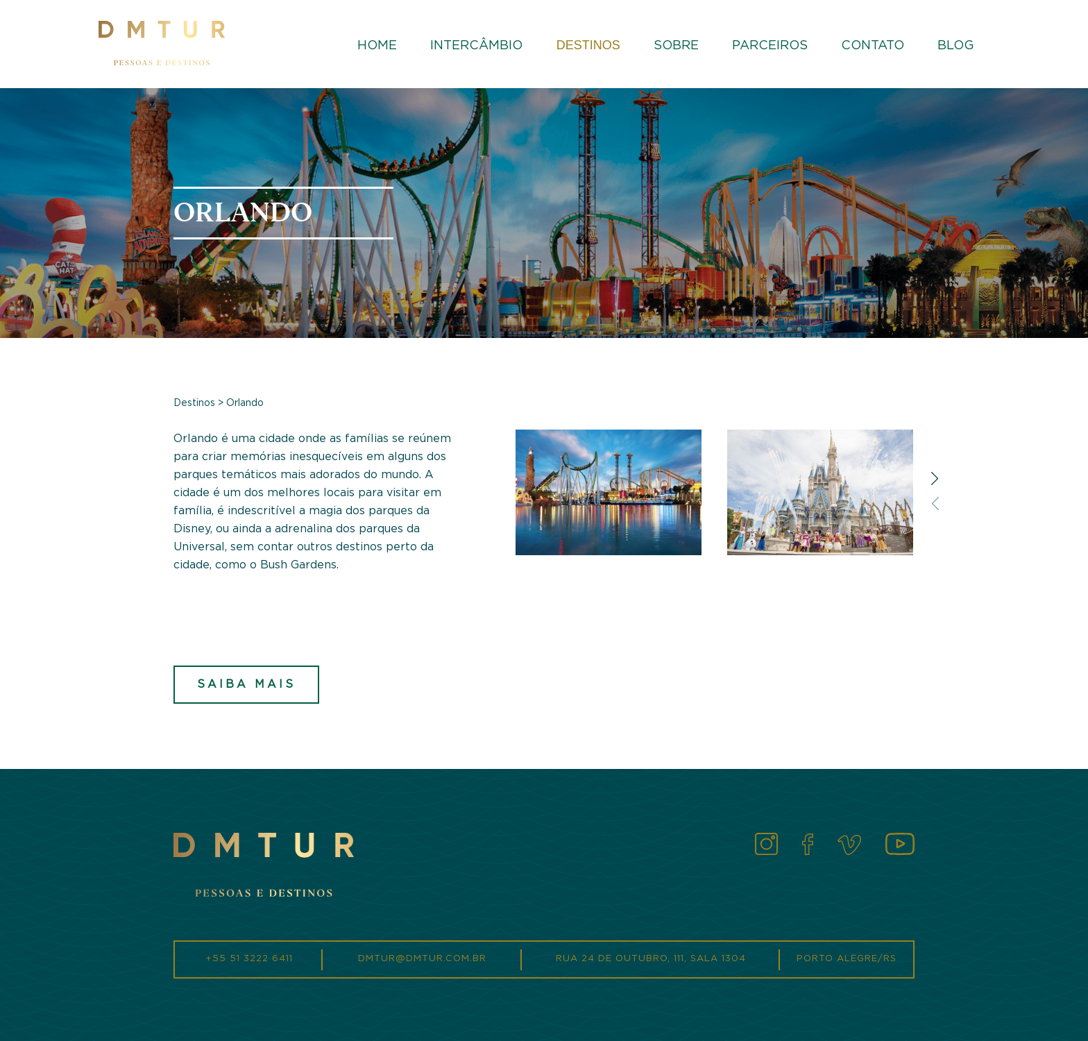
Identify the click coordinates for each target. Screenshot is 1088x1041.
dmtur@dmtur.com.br (422, 958)
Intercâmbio (476, 46)
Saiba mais (246, 684)
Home (377, 46)
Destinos (588, 45)
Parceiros (770, 46)
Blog (955, 46)
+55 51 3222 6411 (249, 958)
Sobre (676, 46)
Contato (872, 46)
